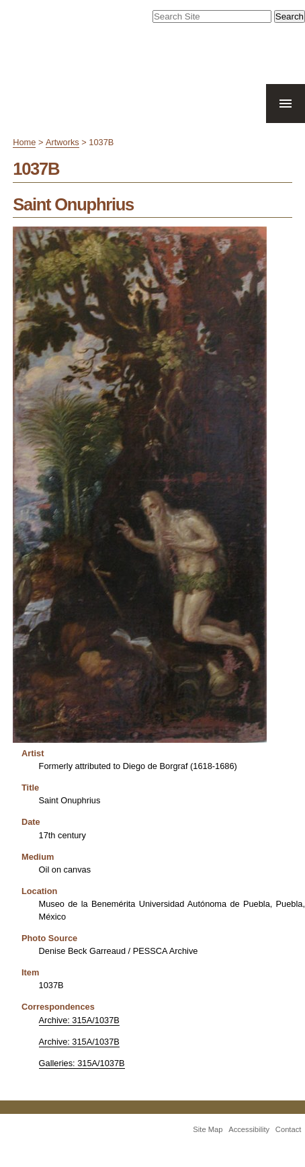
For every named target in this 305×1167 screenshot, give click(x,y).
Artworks (62, 142)
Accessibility (248, 1129)
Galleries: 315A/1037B (82, 1063)
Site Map (207, 1129)
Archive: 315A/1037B (79, 1020)
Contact (288, 1129)
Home (24, 142)
